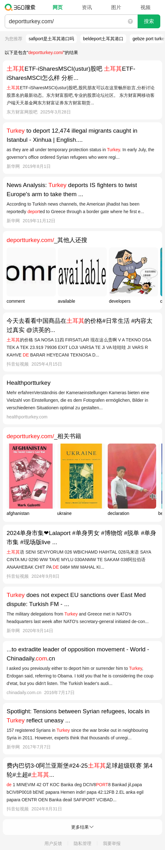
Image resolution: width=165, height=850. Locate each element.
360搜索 (21, 7)
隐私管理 (82, 843)
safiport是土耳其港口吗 (51, 38)
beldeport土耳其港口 (103, 38)
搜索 (149, 21)
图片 (116, 7)
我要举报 (112, 843)
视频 (145, 7)
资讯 (87, 7)
